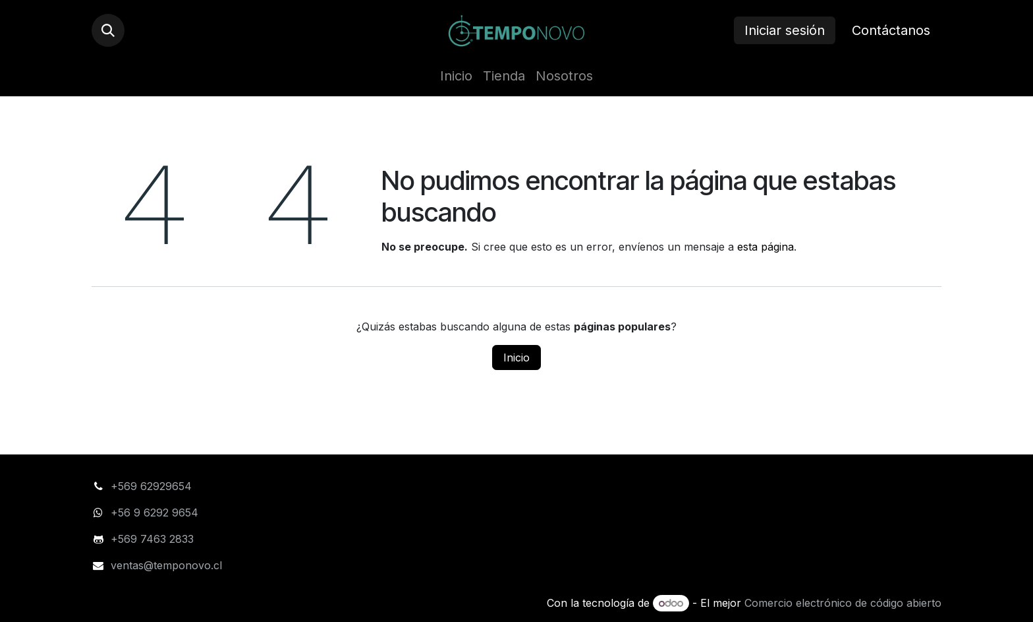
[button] (108, 30)
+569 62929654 (151, 486)
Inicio (516, 357)
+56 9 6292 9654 (156, 512)
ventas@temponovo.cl (166, 565)
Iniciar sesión (784, 30)
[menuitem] (456, 76)
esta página (765, 246)
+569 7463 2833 (152, 538)
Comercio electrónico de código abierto (842, 602)
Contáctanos (891, 30)
